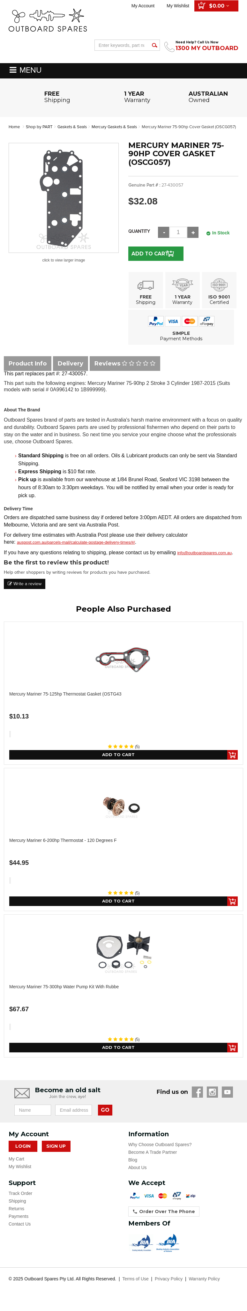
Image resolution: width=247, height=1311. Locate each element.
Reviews (124, 370)
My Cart (16, 1167)
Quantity (139, 238)
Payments (18, 1224)
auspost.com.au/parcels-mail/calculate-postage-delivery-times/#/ (76, 549)
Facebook (197, 1100)
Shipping (17, 1209)
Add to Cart (150, 260)
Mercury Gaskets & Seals (121, 126)
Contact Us (20, 1232)
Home (14, 126)
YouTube (227, 1100)
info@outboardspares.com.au (204, 559)
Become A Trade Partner (152, 1160)
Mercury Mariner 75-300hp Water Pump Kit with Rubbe (64, 994)
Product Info (28, 370)
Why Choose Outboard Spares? (159, 1153)
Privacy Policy (169, 1287)
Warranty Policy (204, 1287)
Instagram (212, 1100)
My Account (142, 5)
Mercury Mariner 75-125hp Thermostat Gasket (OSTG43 (65, 700)
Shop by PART (40, 126)
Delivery (70, 370)
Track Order (20, 1201)
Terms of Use (135, 1287)
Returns (16, 1217)
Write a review (24, 590)
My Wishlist (178, 5)
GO (105, 1119)
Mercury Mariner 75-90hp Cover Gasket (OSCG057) (64, 133)
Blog (132, 1168)
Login (23, 1155)
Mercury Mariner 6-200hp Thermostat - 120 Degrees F (63, 847)
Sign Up (56, 1155)
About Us (137, 1176)
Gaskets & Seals (75, 126)
